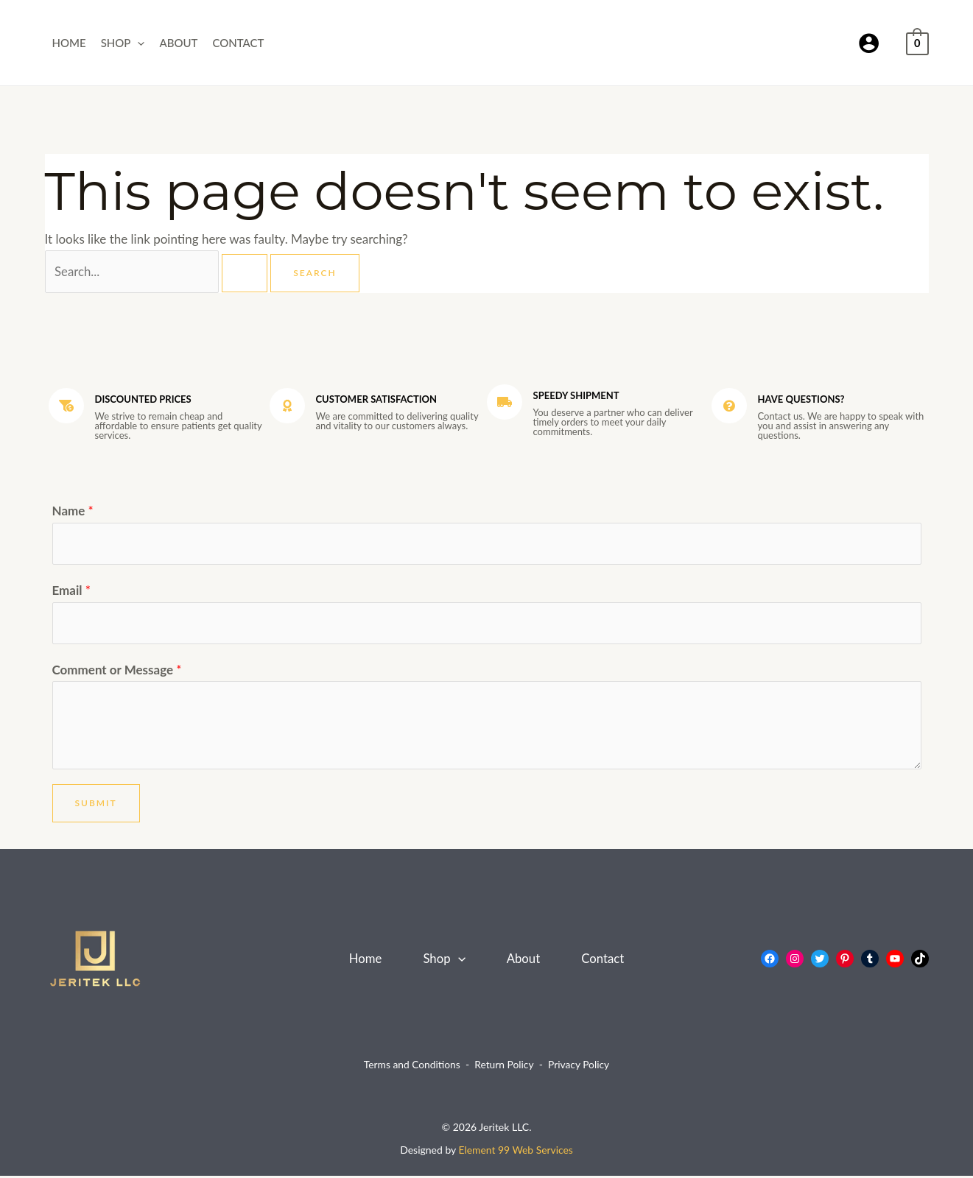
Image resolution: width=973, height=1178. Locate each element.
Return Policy (504, 1066)
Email (71, 591)
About (178, 42)
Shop (123, 42)
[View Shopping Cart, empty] (917, 42)
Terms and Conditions (411, 1066)
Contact (238, 42)
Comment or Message (117, 671)
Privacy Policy (580, 1066)
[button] (137, 42)
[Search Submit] (246, 273)
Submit (96, 805)
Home (69, 42)
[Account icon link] (868, 43)
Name (73, 511)
